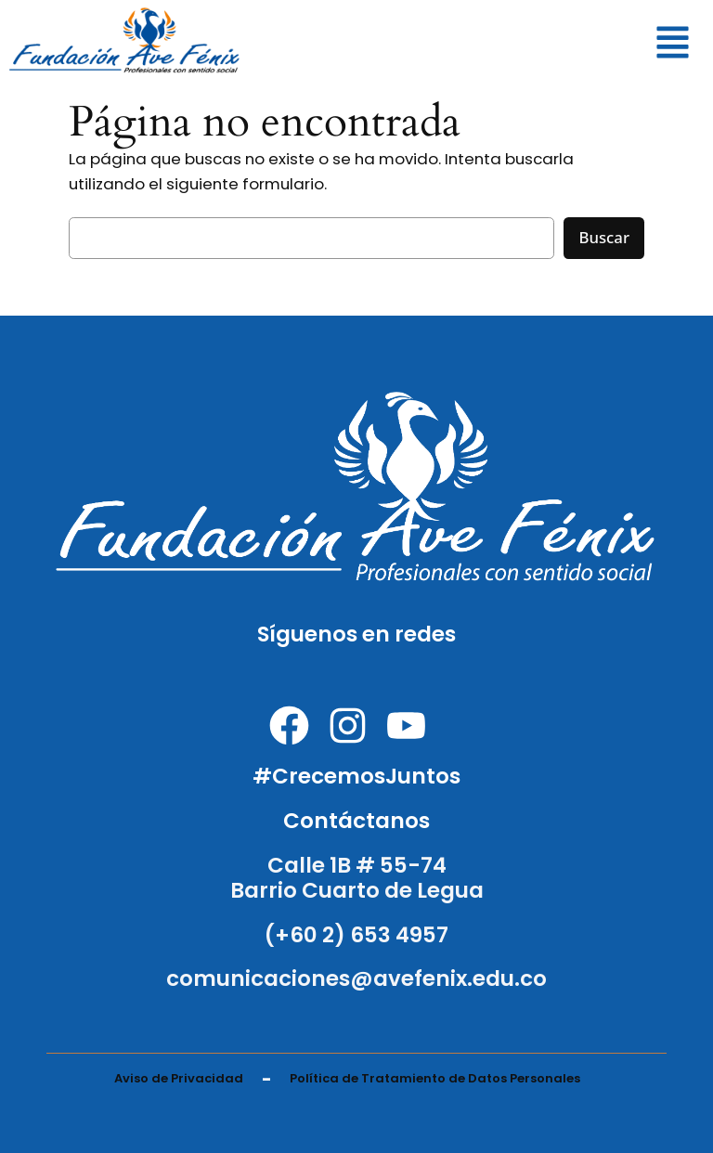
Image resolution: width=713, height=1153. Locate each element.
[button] (673, 45)
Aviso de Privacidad (178, 1078)
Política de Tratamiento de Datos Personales (435, 1078)
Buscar (603, 237)
